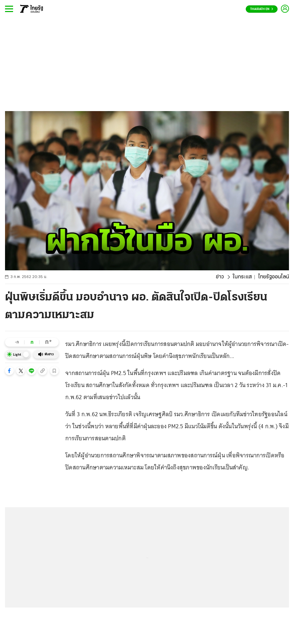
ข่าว (220, 277)
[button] (9, 370)
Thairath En (261, 9)
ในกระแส (242, 277)
